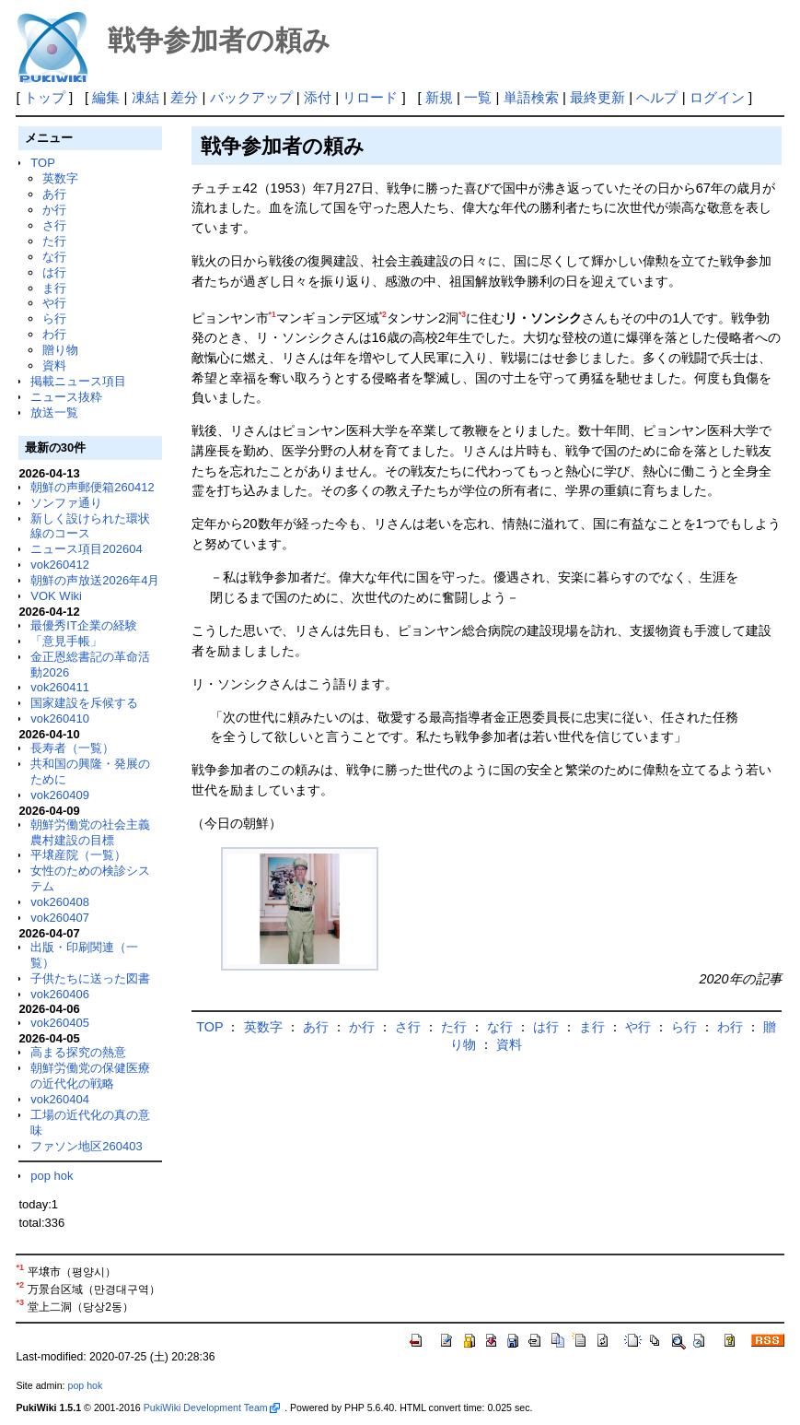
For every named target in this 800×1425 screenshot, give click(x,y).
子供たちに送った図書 (90, 978)
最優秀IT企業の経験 (83, 625)
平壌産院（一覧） (78, 855)
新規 (439, 97)
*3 (462, 314)
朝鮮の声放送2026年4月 (94, 580)
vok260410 (59, 718)
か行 (54, 210)
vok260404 (59, 1099)
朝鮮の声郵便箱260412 (92, 487)
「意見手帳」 (66, 641)
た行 (54, 241)
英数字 (60, 178)
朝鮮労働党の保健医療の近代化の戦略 (90, 1075)
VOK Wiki (56, 596)
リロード (370, 97)
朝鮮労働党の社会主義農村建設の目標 (90, 832)
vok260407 (59, 917)
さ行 (54, 225)
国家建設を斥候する (84, 703)
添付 (317, 97)
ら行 (54, 318)
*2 (383, 314)
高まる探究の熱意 (78, 1052)
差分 (184, 97)
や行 (54, 303)
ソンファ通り (66, 503)
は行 (54, 272)
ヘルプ (657, 97)
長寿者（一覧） (72, 748)
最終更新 (597, 97)
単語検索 (531, 97)
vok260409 (59, 795)
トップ (44, 97)
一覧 (478, 97)
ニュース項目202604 (86, 549)
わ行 (54, 334)
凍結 (145, 97)
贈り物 (60, 350)
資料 (54, 365)
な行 (54, 257)
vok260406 (59, 994)
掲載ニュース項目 (78, 381)
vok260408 (59, 902)
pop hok (51, 1176)
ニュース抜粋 (66, 397)
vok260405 (59, 1023)
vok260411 (59, 687)
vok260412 (59, 564)
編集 (106, 97)
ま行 (54, 288)
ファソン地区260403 (86, 1146)
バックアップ (251, 97)
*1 (272, 314)
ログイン (717, 97)
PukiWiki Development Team (212, 1407)
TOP (42, 163)
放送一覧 (54, 412)
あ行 (54, 194)
